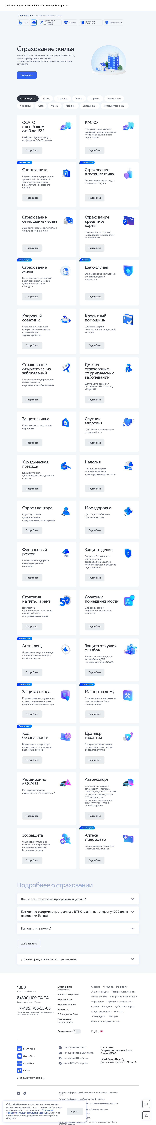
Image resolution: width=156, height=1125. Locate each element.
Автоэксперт (96, 779)
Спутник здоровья (93, 421)
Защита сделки (99, 549)
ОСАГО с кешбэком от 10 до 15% (33, 126)
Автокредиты (98, 1016)
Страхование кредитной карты (97, 221)
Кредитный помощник (95, 318)
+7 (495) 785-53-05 (33, 1008)
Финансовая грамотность (105, 1021)
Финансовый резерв (34, 551)
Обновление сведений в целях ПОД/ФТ (75, 1118)
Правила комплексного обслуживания (74, 1114)
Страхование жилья (34, 269)
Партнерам (97, 1001)
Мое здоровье (98, 507)
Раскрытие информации (123, 996)
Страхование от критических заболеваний (36, 369)
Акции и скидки (99, 991)
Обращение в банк (68, 1014)
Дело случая (96, 267)
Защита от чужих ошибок (100, 648)
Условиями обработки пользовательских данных (29, 1111)
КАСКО (91, 122)
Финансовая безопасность (65, 1021)
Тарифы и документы (123, 991)
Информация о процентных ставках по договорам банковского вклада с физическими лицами (88, 1104)
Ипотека (118, 1011)
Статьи (95, 1006)
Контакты (63, 1009)
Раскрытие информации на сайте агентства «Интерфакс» (82, 1099)
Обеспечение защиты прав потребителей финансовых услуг (83, 1109)
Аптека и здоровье (95, 837)
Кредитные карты (101, 1011)
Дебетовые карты (124, 1006)
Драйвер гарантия (93, 735)
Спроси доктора (37, 507)
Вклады (113, 1016)
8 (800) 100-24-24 (33, 997)
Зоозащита (32, 835)
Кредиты (107, 1006)
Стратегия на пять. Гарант (36, 599)
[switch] (76, 1031)
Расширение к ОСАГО (34, 781)
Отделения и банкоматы (65, 988)
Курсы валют (65, 999)
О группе (108, 986)
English (97, 1031)
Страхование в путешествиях (99, 171)
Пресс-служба (99, 996)
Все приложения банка (31, 1077)
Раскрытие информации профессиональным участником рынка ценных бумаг (88, 1094)
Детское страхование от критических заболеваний (99, 371)
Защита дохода (36, 691)
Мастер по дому (99, 691)
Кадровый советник (32, 318)
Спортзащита (34, 169)
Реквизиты (122, 986)
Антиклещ (31, 645)
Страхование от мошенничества (39, 219)
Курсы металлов (67, 1004)
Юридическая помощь (35, 464)
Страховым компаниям (119, 1001)
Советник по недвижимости (102, 599)
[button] (78, 898)
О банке (95, 986)
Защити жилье (35, 418)
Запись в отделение (68, 994)
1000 (21, 987)
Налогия (93, 462)
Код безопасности (35, 735)
